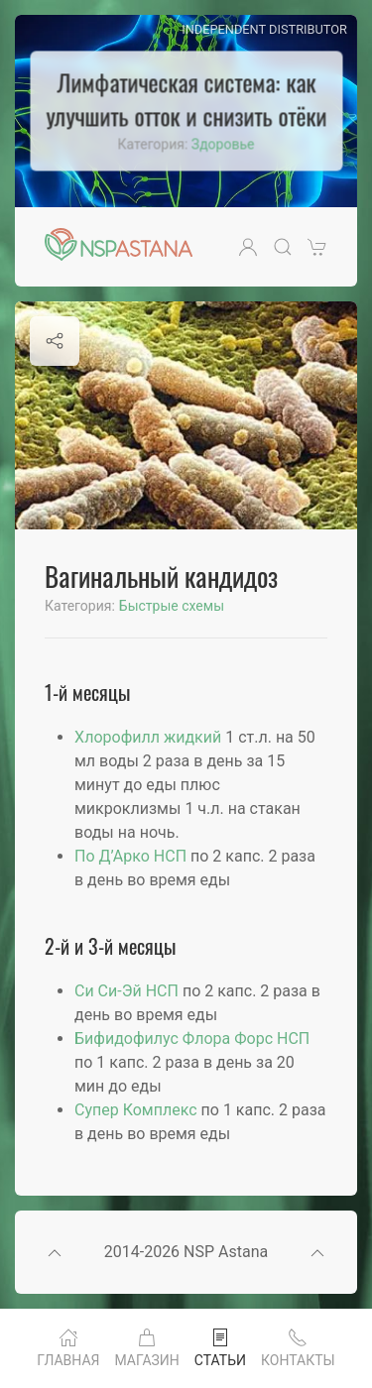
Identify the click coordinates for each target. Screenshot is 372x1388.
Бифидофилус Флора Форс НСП (192, 1038)
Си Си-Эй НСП (126, 991)
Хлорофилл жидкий (147, 737)
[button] (248, 247)
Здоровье (223, 145)
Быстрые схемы (171, 606)
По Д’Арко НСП (130, 856)
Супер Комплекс (135, 1109)
